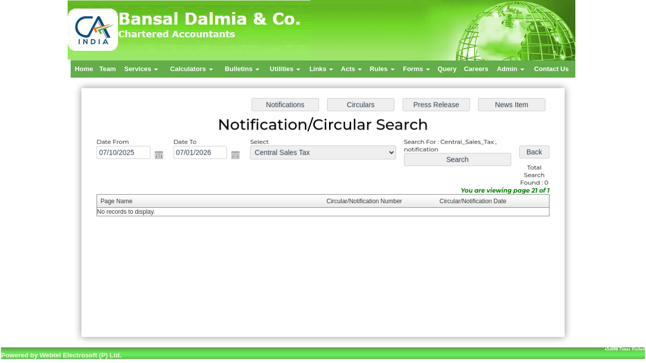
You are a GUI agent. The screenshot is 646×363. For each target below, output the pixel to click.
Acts (351, 69)
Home (84, 69)
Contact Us (551, 69)
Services (141, 69)
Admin (510, 69)
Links (321, 69)
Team (107, 69)
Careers (476, 69)
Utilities (285, 69)
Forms (416, 69)
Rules (382, 69)
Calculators (191, 69)
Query (447, 69)
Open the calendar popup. (162, 156)
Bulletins (242, 69)
